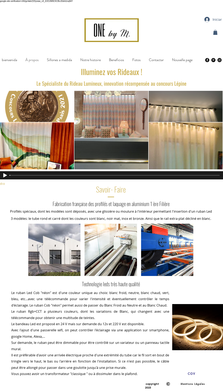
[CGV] (191, 373)
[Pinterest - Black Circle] (213, 60)
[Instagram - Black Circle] (219, 60)
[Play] (5, 175)
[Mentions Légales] (193, 384)
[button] (215, 32)
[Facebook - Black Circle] (207, 60)
